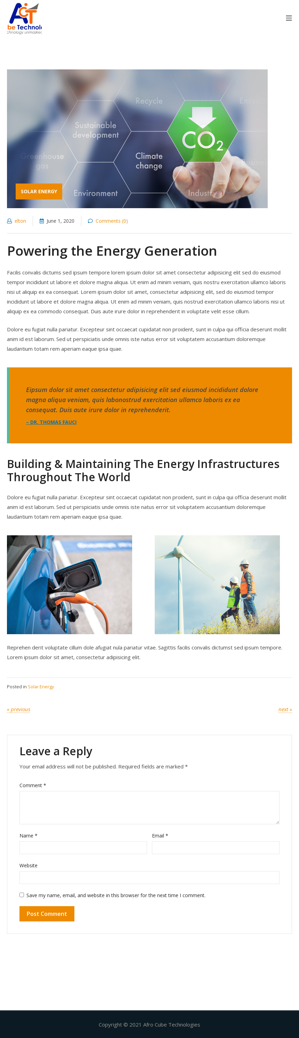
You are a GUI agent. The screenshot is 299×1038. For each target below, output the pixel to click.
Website (28, 865)
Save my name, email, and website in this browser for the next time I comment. (115, 895)
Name (28, 835)
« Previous (18, 709)
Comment (32, 785)
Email (160, 835)
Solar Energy (41, 686)
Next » (285, 709)
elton (16, 221)
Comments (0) (108, 221)
